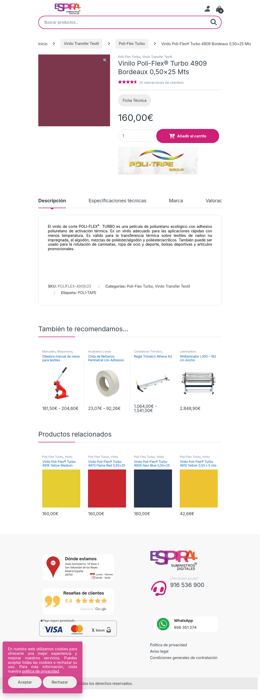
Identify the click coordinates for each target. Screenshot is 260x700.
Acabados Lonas (99, 351)
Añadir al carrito (191, 136)
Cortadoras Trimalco (148, 351)
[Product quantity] (136, 136)
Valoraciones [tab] (220, 200)
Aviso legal (159, 651)
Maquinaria (64, 351)
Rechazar (60, 682)
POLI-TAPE (87, 292)
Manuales (49, 351)
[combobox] (122, 22)
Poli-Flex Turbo (132, 43)
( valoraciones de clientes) (162, 82)
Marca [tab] (176, 200)
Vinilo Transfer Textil (81, 43)
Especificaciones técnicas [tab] (117, 200)
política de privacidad (40, 671)
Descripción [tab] (52, 200)
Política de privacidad (168, 645)
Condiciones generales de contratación (183, 657)
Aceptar (25, 682)
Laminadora (188, 351)
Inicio (42, 43)
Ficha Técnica (134, 100)
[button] (105, 60)
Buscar (213, 22)
